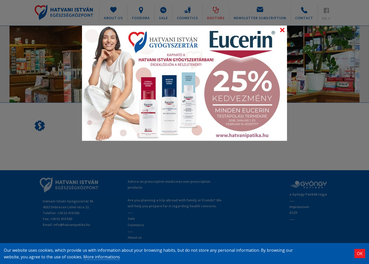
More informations (101, 257)
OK (360, 253)
